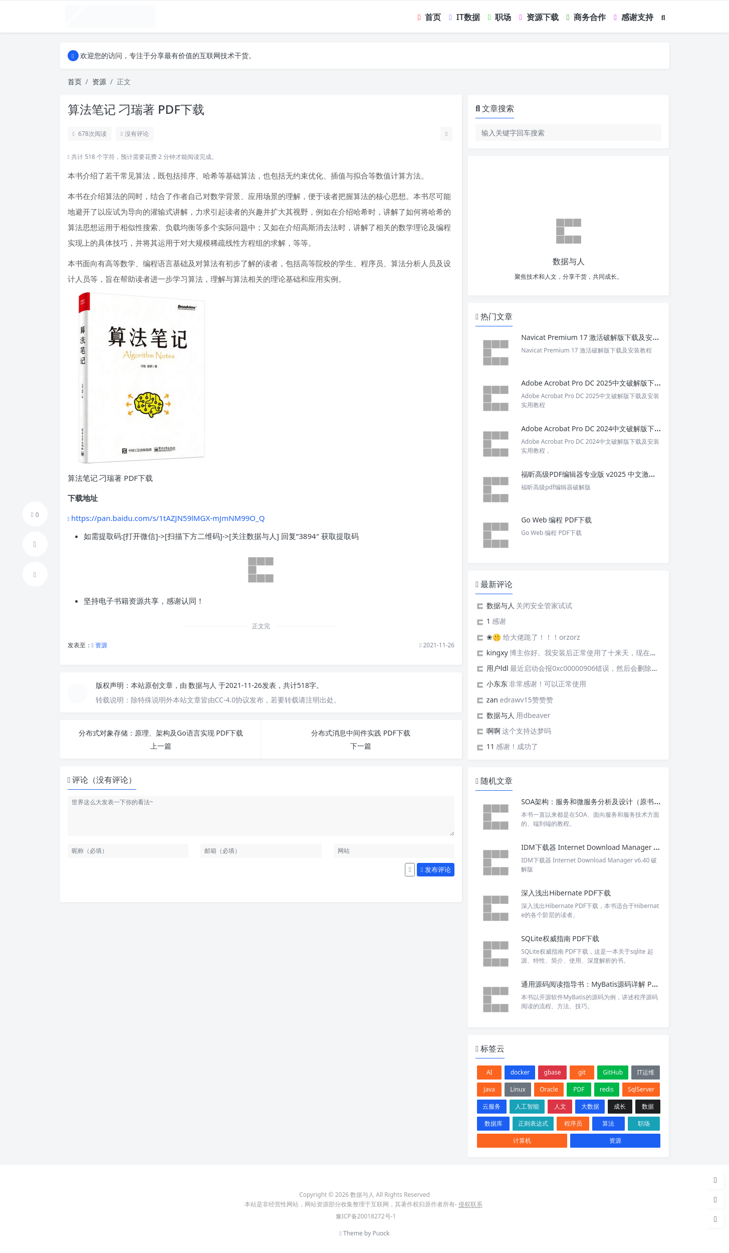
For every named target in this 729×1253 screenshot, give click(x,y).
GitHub (613, 1072)
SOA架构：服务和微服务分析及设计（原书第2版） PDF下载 (614, 801)
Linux (518, 1089)
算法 (608, 1123)
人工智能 (527, 1106)
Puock (380, 1233)
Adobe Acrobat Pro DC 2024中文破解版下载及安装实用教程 (615, 428)
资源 (99, 81)
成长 (620, 1106)
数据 (648, 1106)
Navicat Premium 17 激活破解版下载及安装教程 (598, 337)
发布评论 (436, 869)
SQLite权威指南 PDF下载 (560, 938)
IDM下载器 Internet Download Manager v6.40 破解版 (607, 847)
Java (489, 1089)
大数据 (590, 1106)
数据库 (493, 1123)
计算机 (522, 1140)
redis (607, 1089)
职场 (644, 1123)
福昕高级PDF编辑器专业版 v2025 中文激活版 (591, 474)
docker (520, 1072)
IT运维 (646, 1072)
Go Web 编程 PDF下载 (556, 519)
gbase (552, 1072)
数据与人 (203, 685)
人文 (560, 1106)
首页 (75, 81)
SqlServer (641, 1089)
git (582, 1072)
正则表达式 (533, 1123)
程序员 (573, 1123)
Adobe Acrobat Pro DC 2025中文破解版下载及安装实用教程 (615, 383)
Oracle (549, 1089)
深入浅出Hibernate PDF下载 (566, 893)
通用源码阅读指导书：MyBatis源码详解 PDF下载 (597, 984)
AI (490, 1072)
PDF (578, 1089)
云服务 (491, 1106)
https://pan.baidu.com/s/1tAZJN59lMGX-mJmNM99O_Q (168, 518)
